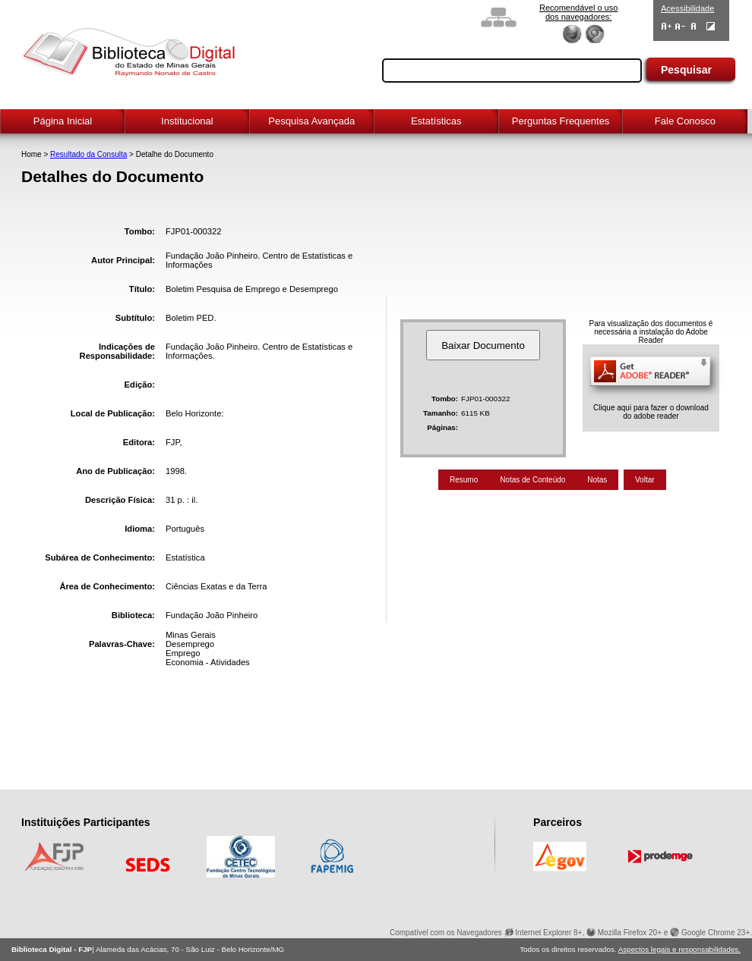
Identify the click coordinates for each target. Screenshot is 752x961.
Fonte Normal (694, 26)
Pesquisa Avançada (311, 121)
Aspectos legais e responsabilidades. (679, 949)
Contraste (710, 26)
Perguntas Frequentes (561, 121)
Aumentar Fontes (666, 26)
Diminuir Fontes (680, 26)
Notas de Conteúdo (532, 480)
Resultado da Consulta (88, 154)
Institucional (187, 121)
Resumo (464, 480)
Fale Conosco (685, 121)
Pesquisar (686, 70)
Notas (597, 480)
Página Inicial (62, 121)
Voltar (645, 480)
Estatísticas (436, 121)
